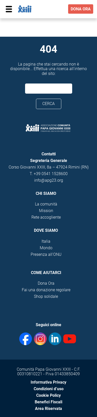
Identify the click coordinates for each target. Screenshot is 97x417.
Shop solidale (46, 296)
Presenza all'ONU (46, 254)
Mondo (46, 247)
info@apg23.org (48, 180)
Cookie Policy (48, 395)
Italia (46, 241)
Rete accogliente (46, 217)
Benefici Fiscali (48, 402)
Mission (46, 210)
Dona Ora (46, 283)
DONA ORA (81, 9)
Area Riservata (48, 408)
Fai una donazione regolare (46, 289)
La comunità (46, 204)
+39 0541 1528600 (51, 173)
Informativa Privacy (48, 382)
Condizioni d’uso (49, 388)
